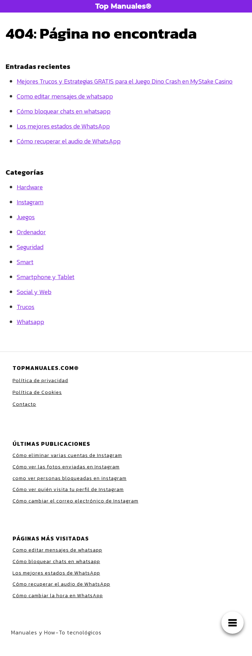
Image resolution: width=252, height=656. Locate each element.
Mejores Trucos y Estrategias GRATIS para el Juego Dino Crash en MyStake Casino (125, 81)
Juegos (26, 217)
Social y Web (34, 292)
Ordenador (31, 232)
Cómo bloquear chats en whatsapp (64, 111)
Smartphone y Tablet (45, 277)
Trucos (25, 306)
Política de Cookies (37, 392)
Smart (25, 262)
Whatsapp (30, 321)
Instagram (30, 202)
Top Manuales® (123, 6)
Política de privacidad (40, 380)
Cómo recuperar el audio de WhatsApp (69, 141)
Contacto (24, 404)
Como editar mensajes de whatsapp (65, 96)
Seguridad (30, 247)
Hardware (30, 187)
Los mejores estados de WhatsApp (63, 126)
